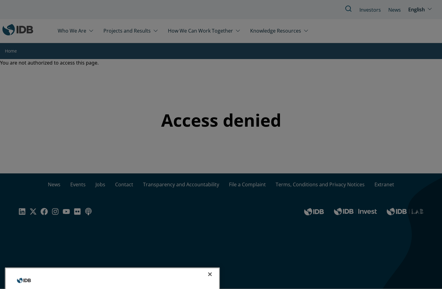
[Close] (210, 280)
